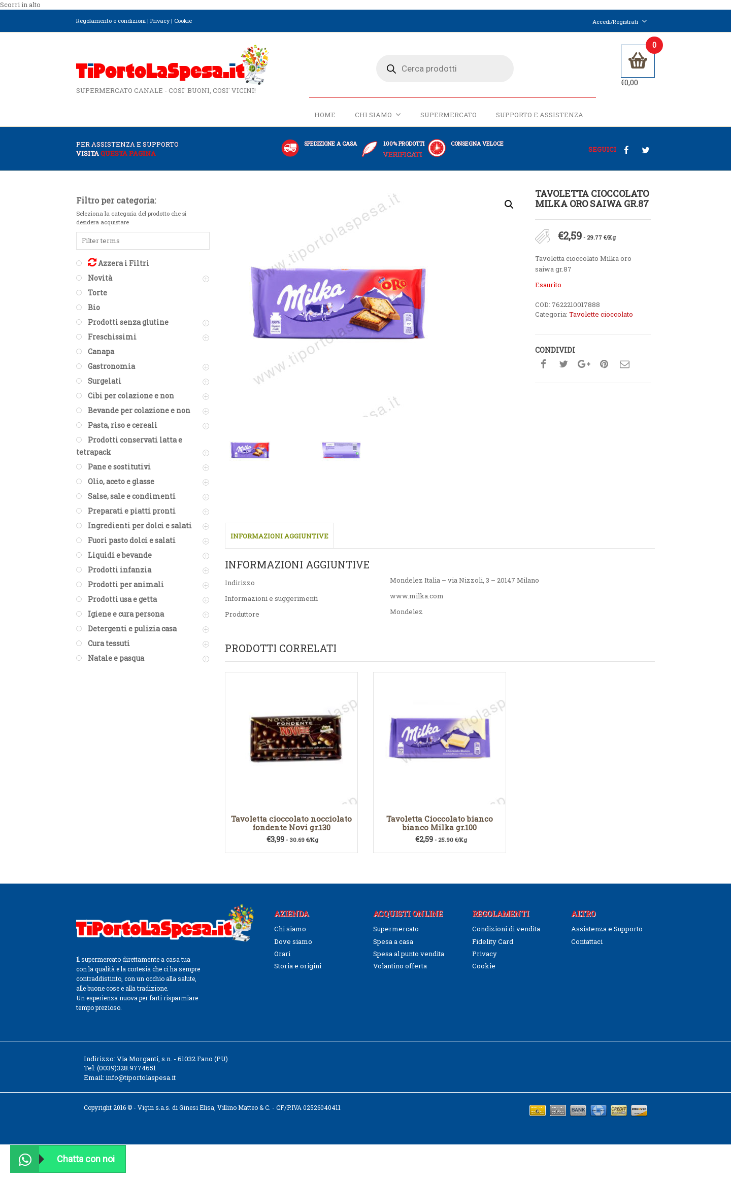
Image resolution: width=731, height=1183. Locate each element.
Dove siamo (293, 941)
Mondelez (406, 611)
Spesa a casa (393, 941)
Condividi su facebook (543, 364)
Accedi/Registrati (619, 21)
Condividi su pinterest (604, 364)
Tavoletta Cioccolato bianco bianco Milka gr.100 (439, 823)
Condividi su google (584, 364)
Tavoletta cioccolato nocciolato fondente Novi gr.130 (291, 823)
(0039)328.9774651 (126, 1067)
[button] (509, 205)
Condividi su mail (624, 364)
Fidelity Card (492, 941)
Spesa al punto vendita (408, 953)
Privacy (160, 20)
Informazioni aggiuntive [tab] (279, 536)
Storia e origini (297, 965)
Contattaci (587, 941)
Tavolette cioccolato (601, 314)
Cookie (183, 20)
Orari (282, 953)
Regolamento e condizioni (111, 20)
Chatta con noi (63, 1159)
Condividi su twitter (563, 364)
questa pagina (128, 153)
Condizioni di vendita (506, 928)
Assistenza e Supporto (607, 928)
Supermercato (448, 115)
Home (325, 115)
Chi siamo (378, 115)
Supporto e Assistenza (539, 115)
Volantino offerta (400, 965)
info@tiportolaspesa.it (141, 1077)
